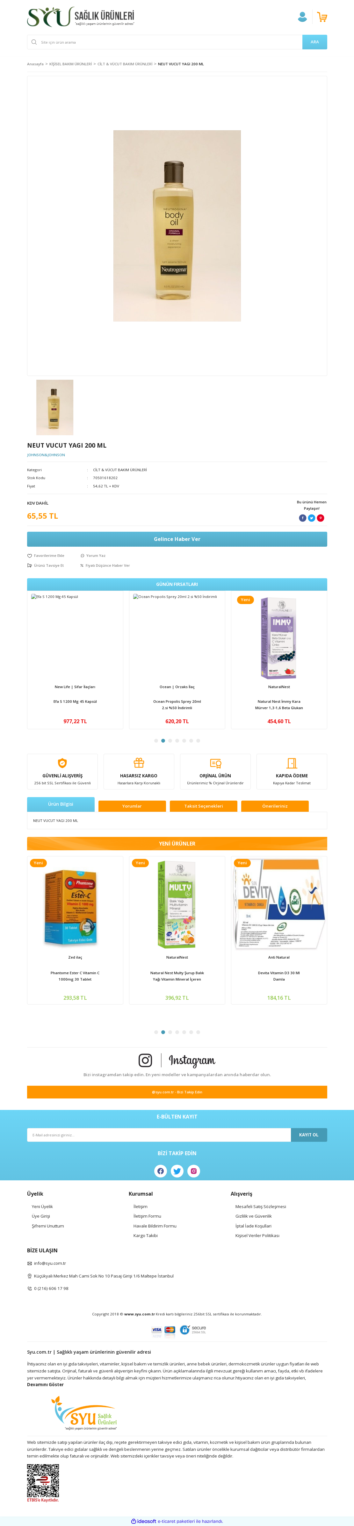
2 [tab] (163, 741)
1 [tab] (156, 741)
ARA (315, 42)
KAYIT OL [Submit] (309, 1135)
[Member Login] (302, 17)
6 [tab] (191, 741)
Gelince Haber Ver (177, 539)
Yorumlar (132, 806)
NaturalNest (279, 957)
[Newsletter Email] (177, 1135)
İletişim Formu (147, 1216)
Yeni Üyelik (42, 1206)
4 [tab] (177, 741)
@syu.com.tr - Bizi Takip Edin (177, 1092)
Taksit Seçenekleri (203, 806)
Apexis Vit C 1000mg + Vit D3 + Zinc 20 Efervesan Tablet (177, 704)
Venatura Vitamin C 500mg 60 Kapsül (75, 704)
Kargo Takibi (146, 1235)
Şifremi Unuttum (48, 1226)
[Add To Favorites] (45, 555)
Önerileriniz (275, 806)
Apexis (177, 686)
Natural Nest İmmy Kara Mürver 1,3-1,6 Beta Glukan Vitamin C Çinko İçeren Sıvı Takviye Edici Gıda (279, 976)
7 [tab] (198, 741)
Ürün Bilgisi (60, 804)
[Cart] (322, 17)
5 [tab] (184, 741)
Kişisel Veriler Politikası (257, 1235)
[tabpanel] (75, 660)
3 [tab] (170, 741)
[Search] (177, 42)
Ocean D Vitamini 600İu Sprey (279, 701)
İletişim (141, 1206)
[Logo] (80, 17)
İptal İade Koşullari (253, 1226)
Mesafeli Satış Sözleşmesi (260, 1206)
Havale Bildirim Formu (155, 1226)
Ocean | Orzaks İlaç (279, 686)
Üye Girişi (41, 1216)
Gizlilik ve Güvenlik (253, 1216)
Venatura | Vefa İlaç (75, 686)
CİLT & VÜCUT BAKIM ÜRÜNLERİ (120, 469)
